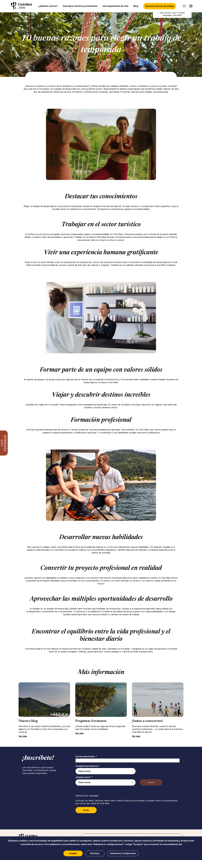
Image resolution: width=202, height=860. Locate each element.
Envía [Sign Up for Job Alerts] (86, 810)
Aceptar (73, 853)
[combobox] (105, 782)
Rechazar (94, 853)
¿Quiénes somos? (48, 6)
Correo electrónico (86, 756)
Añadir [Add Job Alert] (151, 782)
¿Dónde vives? (84, 777)
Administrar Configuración (123, 853)
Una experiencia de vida (115, 6)
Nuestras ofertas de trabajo (159, 6)
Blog (135, 6)
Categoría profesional (87, 766)
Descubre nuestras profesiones (80, 6)
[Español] (190, 5)
